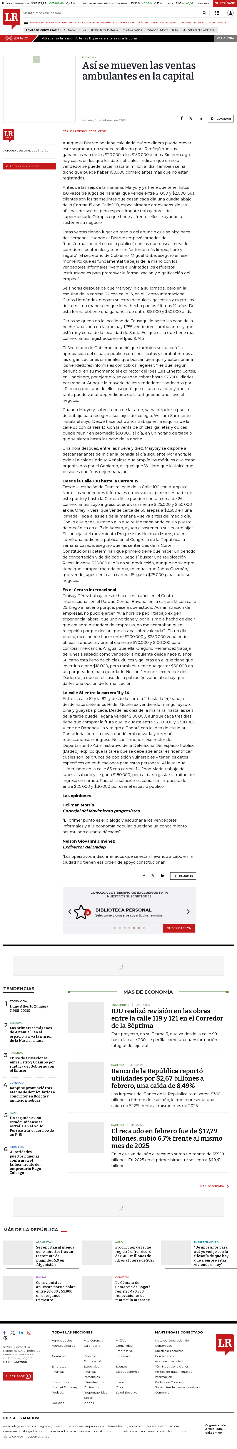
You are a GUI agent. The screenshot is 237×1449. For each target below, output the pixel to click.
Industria (17, 1146)
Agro (119, 1241)
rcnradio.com (127, 1431)
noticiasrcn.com (152, 1431)
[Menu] (26, 22)
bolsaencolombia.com (163, 1425)
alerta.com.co (13, 1436)
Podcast (58, 1392)
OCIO (81, 22)
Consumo (59, 1355)
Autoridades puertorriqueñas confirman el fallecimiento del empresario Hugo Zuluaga (25, 1161)
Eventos (121, 1366)
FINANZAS (37, 22)
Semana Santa (132, 30)
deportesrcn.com (39, 1436)
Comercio (17, 1082)
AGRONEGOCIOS (124, 22)
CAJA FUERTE (187, 22)
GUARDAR (221, 118)
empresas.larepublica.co (86, 1425)
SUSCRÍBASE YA (179, 927)
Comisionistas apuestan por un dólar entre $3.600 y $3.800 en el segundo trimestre (55, 1291)
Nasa (71, 30)
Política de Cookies (168, 1381)
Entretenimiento (206, 1241)
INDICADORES (207, 22)
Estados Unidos (157, 30)
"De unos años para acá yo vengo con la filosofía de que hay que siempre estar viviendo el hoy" (211, 1255)
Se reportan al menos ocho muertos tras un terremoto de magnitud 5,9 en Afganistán (55, 1255)
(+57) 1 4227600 (15, 1361)
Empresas (59, 1366)
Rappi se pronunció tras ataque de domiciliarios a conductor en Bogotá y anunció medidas (32, 1094)
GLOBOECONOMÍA (99, 22)
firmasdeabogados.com (125, 1425)
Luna (82, 30)
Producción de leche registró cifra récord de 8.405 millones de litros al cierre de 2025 (134, 1253)
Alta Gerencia (93, 1340)
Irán (175, 30)
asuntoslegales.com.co (19, 1425)
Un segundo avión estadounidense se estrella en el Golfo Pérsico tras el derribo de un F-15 (32, 1125)
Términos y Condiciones (172, 1366)
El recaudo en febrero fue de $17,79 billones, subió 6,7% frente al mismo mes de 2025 (166, 1138)
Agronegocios (62, 1340)
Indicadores (60, 1381)
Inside (120, 1381)
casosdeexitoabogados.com (23, 1431)
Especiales (91, 1366)
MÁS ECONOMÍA (212, 1185)
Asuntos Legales (63, 1345)
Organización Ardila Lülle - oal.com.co (215, 1428)
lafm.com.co (177, 1431)
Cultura (16, 1022)
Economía (123, 1355)
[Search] (204, 13)
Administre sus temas (22, 166)
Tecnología (18, 1000)
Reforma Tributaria (104, 30)
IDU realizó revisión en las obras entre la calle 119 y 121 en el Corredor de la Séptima (167, 1018)
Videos (89, 1402)
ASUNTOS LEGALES (163, 22)
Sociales (58, 1402)
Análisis (121, 1340)
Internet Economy (64, 1387)
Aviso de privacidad (169, 1361)
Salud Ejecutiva (126, 1392)
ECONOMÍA (53, 22)
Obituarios (91, 1387)
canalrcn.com (103, 1431)
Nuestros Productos (169, 1350)
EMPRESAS (69, 22)
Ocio (119, 1387)
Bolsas (41, 1276)
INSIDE (222, 22)
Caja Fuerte (92, 1345)
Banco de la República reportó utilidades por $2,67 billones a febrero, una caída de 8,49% (157, 1078)
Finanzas (58, 1371)
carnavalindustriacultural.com (69, 1431)
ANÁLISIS (143, 22)
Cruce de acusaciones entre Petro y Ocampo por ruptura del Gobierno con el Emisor (32, 1064)
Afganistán (44, 1241)
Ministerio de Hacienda (198, 30)
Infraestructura (94, 1381)
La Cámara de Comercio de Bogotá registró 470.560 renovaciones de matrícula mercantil (133, 1291)
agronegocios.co (52, 1425)
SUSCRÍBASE (225, 3)
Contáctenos (164, 1355)
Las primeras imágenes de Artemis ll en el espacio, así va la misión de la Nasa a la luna (31, 1034)
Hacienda (16, 1052)
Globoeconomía (127, 1371)
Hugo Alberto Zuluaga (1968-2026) (29, 1008)
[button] (68, 912)
